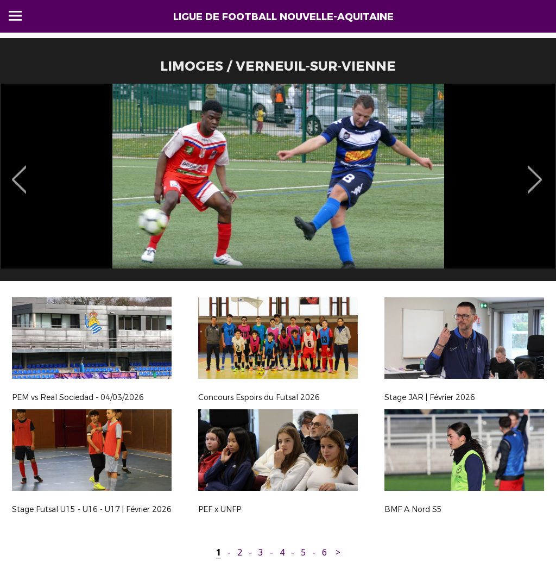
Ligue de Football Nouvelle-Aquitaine (283, 17)
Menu (15, 16)
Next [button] (535, 171)
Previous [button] (19, 171)
